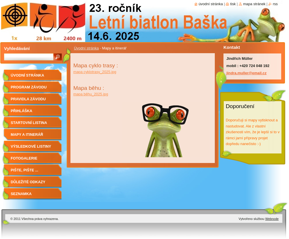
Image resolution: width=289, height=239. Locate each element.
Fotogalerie (24, 158)
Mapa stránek (254, 4)
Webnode (272, 219)
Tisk (233, 4)
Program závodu (28, 87)
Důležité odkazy (28, 182)
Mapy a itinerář (27, 134)
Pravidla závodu (28, 99)
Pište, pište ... (24, 170)
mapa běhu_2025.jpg (90, 94)
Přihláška (21, 111)
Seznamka (21, 194)
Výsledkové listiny (31, 146)
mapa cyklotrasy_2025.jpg (94, 72)
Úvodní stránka (86, 48)
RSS (275, 4)
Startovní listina (29, 123)
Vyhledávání (17, 48)
